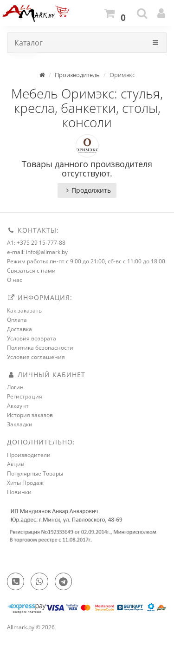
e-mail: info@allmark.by (37, 252)
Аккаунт (18, 406)
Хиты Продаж (25, 483)
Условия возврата (31, 338)
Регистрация (24, 396)
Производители (29, 455)
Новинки (19, 492)
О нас (14, 280)
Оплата (17, 320)
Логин (15, 387)
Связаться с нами (31, 270)
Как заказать (24, 310)
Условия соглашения (36, 357)
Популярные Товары (35, 473)
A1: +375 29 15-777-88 (36, 243)
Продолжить (87, 190)
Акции (16, 464)
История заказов (30, 415)
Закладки (19, 424)
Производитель (77, 75)
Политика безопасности (40, 348)
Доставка (19, 329)
